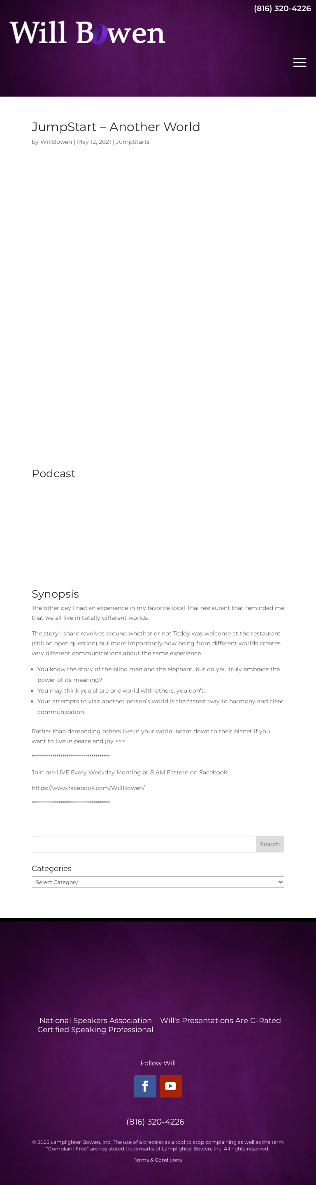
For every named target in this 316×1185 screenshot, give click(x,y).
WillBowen (56, 142)
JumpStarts (133, 142)
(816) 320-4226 (282, 8)
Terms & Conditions (158, 1160)
